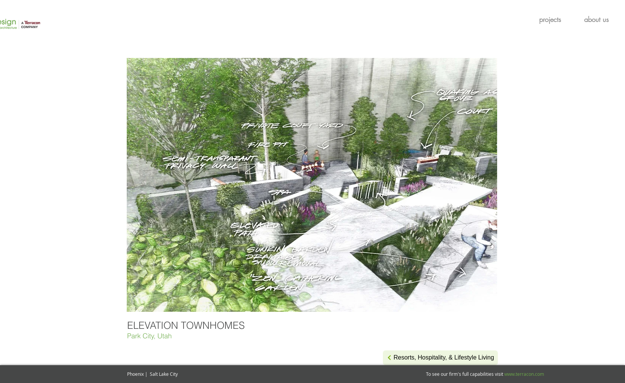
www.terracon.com (524, 374)
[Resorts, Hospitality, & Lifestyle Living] (440, 357)
